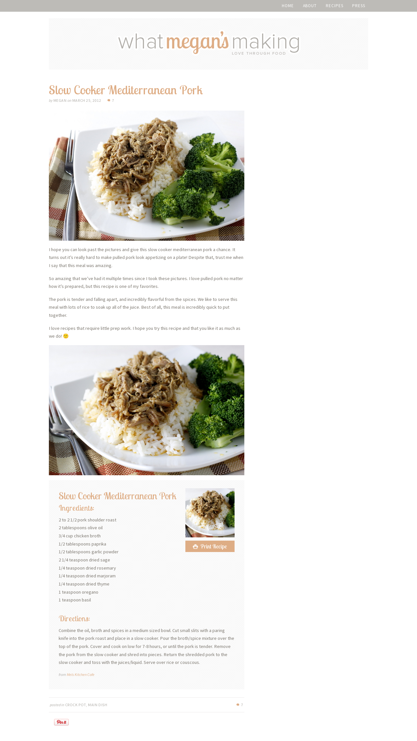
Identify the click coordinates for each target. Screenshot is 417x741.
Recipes (334, 5)
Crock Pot (75, 704)
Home (288, 5)
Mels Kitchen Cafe (80, 674)
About (310, 5)
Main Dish (97, 704)
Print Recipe (213, 546)
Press (358, 5)
